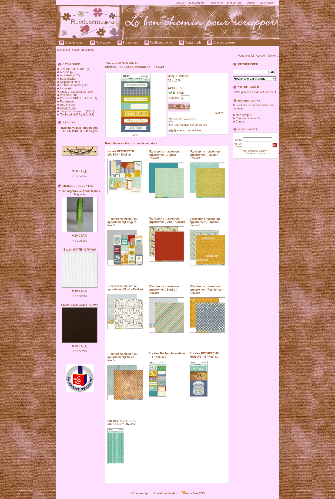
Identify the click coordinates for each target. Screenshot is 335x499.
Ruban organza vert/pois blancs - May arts (80, 193)
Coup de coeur (71, 43)
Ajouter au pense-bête (187, 130)
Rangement (67, 101)
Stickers (273, 55)
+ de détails (80, 176)
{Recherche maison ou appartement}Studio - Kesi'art (164, 290)
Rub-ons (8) (67, 104)
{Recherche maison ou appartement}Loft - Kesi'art (125, 288)
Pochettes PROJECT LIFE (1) (78, 98)
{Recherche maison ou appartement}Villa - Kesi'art (167, 220)
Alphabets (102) (70, 75)
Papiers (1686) (69, 95)
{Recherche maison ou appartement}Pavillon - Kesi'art (205, 155)
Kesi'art (184, 76)
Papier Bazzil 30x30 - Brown (79, 304)
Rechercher (215, 3)
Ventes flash (190, 43)
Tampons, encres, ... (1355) (77, 111)
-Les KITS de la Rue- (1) (75, 69)
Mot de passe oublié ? (255, 150)
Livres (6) (66, 88)
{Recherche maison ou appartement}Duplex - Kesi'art (164, 155)
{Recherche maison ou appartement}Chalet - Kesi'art (122, 357)
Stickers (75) (68, 108)
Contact (250, 3)
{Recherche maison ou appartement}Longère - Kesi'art (122, 222)
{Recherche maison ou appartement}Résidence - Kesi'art (206, 290)
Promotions (127, 43)
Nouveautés (100, 43)
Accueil (180, 3)
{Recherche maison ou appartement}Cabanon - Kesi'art (205, 222)
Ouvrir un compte (83, 49)
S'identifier (63, 49)
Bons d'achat (68, 78)
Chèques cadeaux (221, 43)
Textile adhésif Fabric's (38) (77, 114)
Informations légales (164, 493)
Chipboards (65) (70, 82)
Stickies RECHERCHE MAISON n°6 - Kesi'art (204, 355)
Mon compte (196, 3)
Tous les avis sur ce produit (190, 124)
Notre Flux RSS (195, 493)
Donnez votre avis (184, 119)
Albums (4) (67, 72)
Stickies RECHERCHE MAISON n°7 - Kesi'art (122, 422)
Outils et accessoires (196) (76, 91)
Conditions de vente (248, 118)
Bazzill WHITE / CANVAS (80, 249)
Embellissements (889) (74, 85)
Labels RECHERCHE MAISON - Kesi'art (121, 153)
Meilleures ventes (158, 43)
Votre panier (267, 3)
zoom (135, 134)
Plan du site (234, 3)
